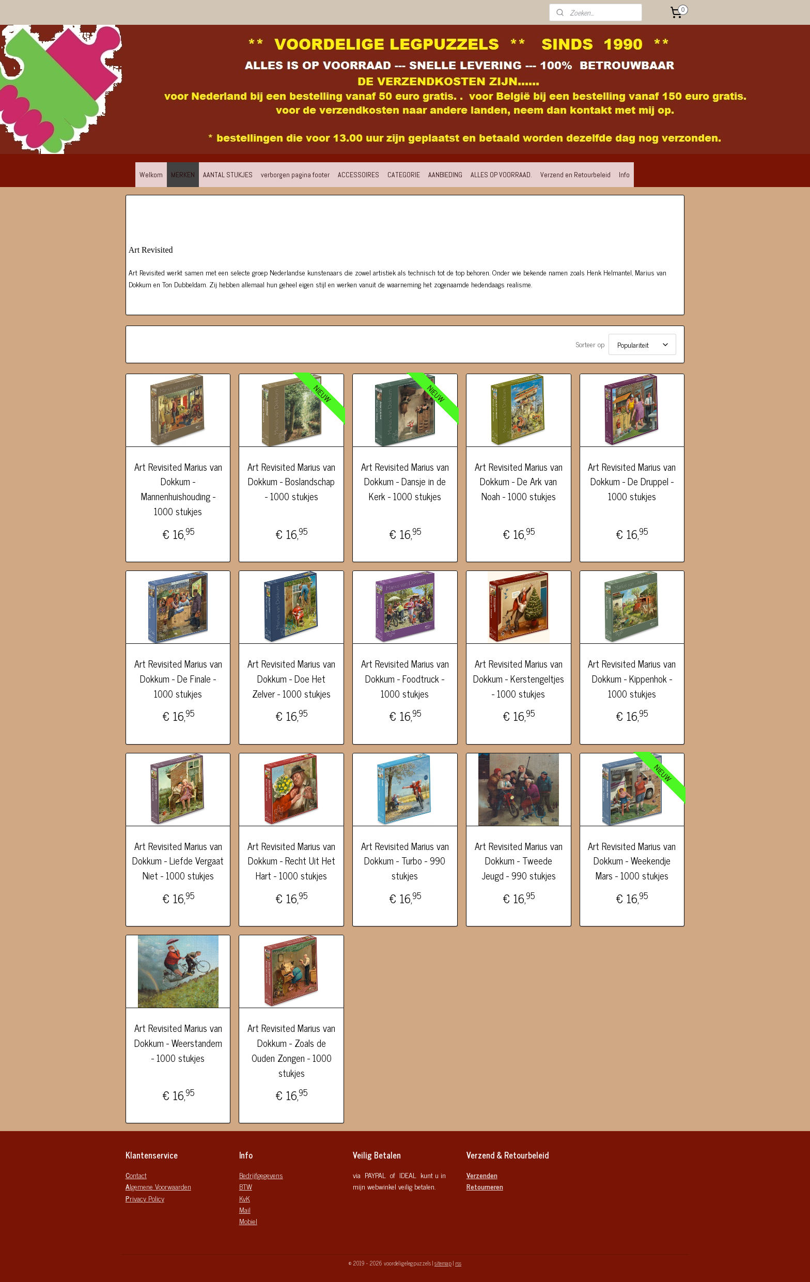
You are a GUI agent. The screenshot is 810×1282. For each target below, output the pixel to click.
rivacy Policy (145, 1198)
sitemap (442, 1263)
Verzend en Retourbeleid (575, 174)
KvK (244, 1198)
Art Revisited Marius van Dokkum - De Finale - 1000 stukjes (178, 678)
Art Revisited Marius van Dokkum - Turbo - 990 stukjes (405, 861)
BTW (245, 1186)
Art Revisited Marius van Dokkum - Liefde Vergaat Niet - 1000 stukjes (178, 861)
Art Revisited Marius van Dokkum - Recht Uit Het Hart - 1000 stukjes (291, 861)
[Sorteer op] (642, 344)
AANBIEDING (445, 174)
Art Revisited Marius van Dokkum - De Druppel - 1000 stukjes (632, 481)
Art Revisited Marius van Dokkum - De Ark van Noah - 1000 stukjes (519, 481)
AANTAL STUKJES (228, 174)
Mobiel (248, 1221)
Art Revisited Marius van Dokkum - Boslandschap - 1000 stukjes (291, 481)
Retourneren (484, 1186)
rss (458, 1263)
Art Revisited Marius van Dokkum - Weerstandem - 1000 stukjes (178, 1043)
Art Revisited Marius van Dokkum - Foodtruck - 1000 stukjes (405, 678)
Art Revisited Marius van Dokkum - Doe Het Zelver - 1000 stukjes (291, 678)
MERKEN (183, 174)
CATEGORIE (403, 174)
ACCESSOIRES (358, 174)
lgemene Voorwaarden (158, 1186)
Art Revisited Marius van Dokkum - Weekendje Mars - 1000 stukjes (632, 861)
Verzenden (481, 1175)
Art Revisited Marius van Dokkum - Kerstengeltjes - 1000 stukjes (518, 678)
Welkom (151, 174)
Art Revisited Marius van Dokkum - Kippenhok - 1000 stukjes (632, 678)
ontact (136, 1175)
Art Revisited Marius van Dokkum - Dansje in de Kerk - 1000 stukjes (405, 481)
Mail (245, 1209)
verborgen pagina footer (295, 174)
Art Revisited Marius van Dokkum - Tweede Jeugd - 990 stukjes (519, 861)
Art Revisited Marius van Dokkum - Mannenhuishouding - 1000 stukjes (178, 489)
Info (624, 174)
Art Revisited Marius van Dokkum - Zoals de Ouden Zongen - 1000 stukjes (291, 1050)
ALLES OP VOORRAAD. (501, 174)
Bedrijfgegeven (259, 1175)
